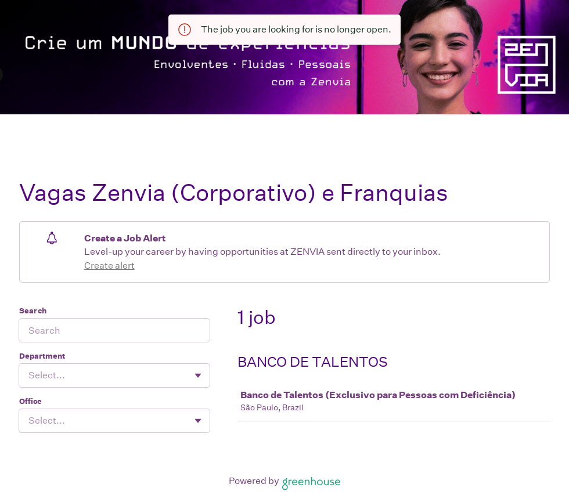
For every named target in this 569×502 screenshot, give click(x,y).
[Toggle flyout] (198, 375)
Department (42, 356)
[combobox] (29, 375)
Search (32, 311)
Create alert (109, 265)
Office (30, 401)
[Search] (114, 330)
